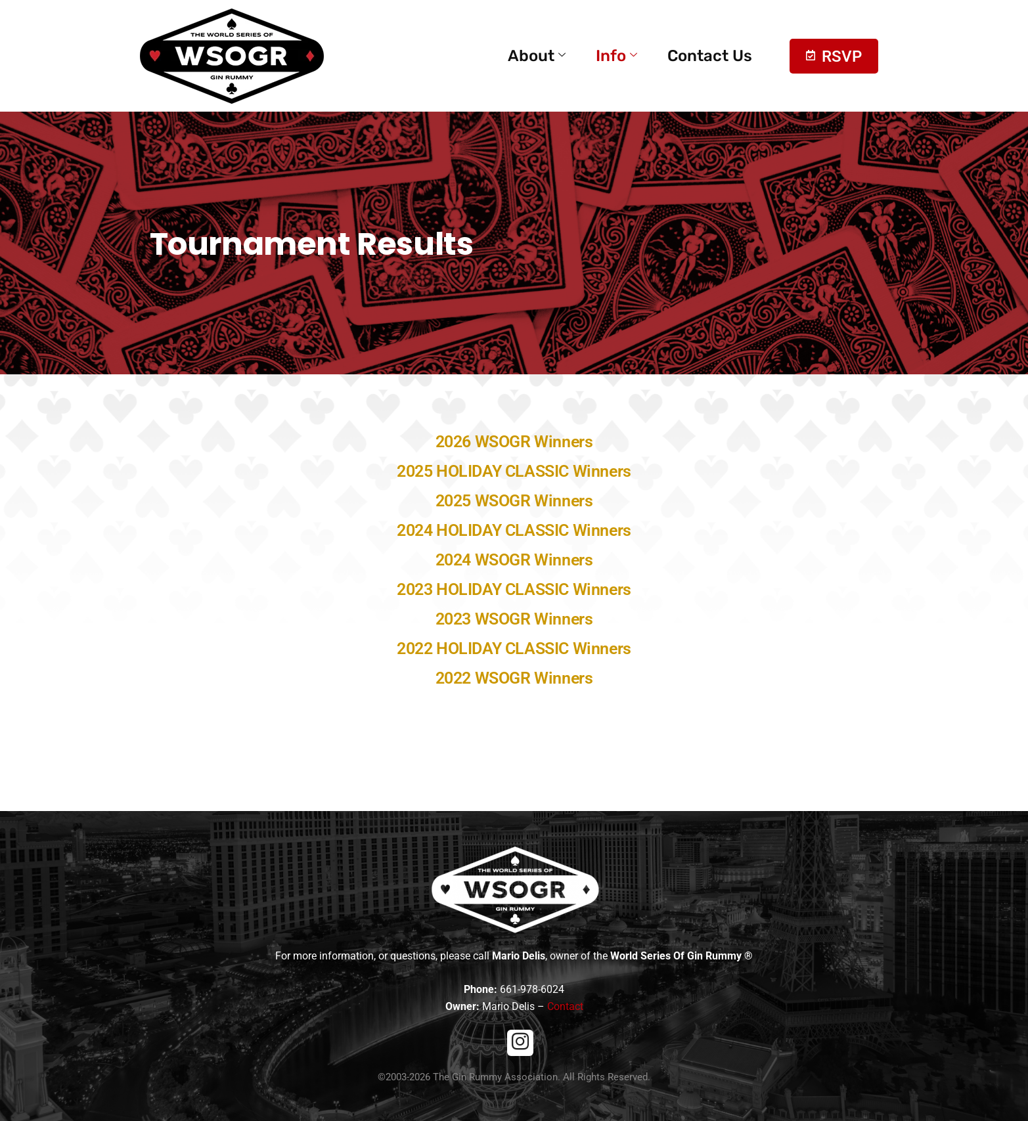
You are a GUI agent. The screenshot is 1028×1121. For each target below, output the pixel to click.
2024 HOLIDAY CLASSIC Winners (514, 530)
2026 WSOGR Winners (514, 441)
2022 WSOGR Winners (514, 678)
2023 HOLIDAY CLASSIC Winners (514, 589)
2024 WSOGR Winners (514, 560)
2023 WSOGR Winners (514, 619)
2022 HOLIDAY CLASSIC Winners (514, 648)
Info (616, 56)
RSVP (834, 56)
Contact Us (709, 56)
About (537, 56)
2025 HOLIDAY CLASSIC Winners (514, 471)
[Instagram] (520, 1043)
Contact (565, 1006)
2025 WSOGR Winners (514, 501)
